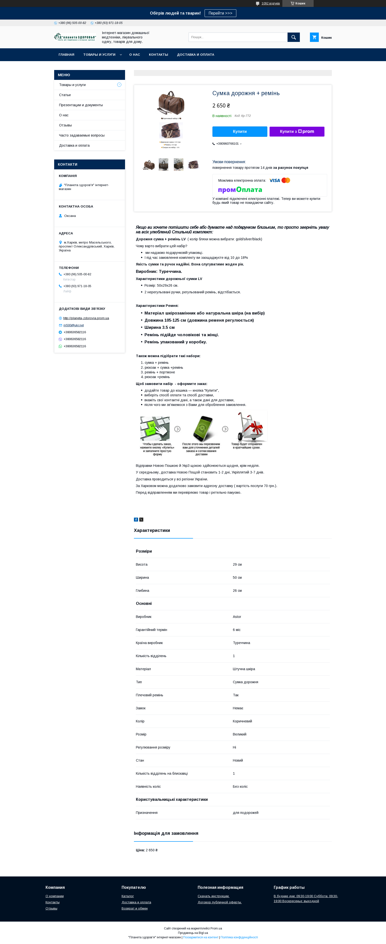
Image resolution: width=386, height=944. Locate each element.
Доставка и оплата (195, 54)
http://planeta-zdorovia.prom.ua (86, 318)
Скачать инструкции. (213, 896)
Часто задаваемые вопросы (82, 135)
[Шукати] (294, 37)
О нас (134, 54)
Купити (240, 131)
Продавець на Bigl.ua (193, 933)
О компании (55, 896)
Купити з (297, 131)
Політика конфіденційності (239, 937)
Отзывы (65, 125)
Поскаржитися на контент (200, 937)
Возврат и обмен (135, 908)
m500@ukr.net (74, 325)
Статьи (65, 95)
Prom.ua (216, 928)
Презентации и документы (81, 105)
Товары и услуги (99, 54)
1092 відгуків (271, 3)
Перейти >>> (220, 13)
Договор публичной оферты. (220, 902)
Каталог (128, 896)
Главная (66, 54)
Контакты (158, 54)
